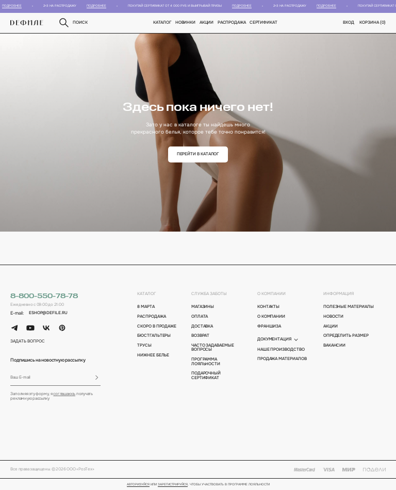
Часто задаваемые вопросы (212, 348)
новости (333, 317)
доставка (202, 326)
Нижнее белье (153, 355)
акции (330, 326)
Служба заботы (209, 293)
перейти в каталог (198, 154)
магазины (202, 307)
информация (338, 293)
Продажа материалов (282, 359)
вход (348, 22)
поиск (73, 23)
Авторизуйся (138, 484)
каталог (146, 293)
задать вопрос (27, 341)
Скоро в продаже (156, 326)
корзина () (372, 22)
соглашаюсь (64, 393)
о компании (271, 293)
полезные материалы (348, 307)
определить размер (346, 336)
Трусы (144, 346)
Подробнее (14, 6)
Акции (207, 22)
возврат (200, 336)
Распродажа (232, 22)
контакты (268, 307)
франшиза (269, 326)
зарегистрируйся (173, 484)
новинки (185, 22)
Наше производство (281, 350)
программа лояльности (205, 361)
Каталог (162, 22)
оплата (199, 317)
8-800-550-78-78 (44, 296)
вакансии (334, 346)
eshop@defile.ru (48, 313)
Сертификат (263, 22)
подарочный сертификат (206, 375)
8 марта (145, 307)
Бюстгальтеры (154, 336)
